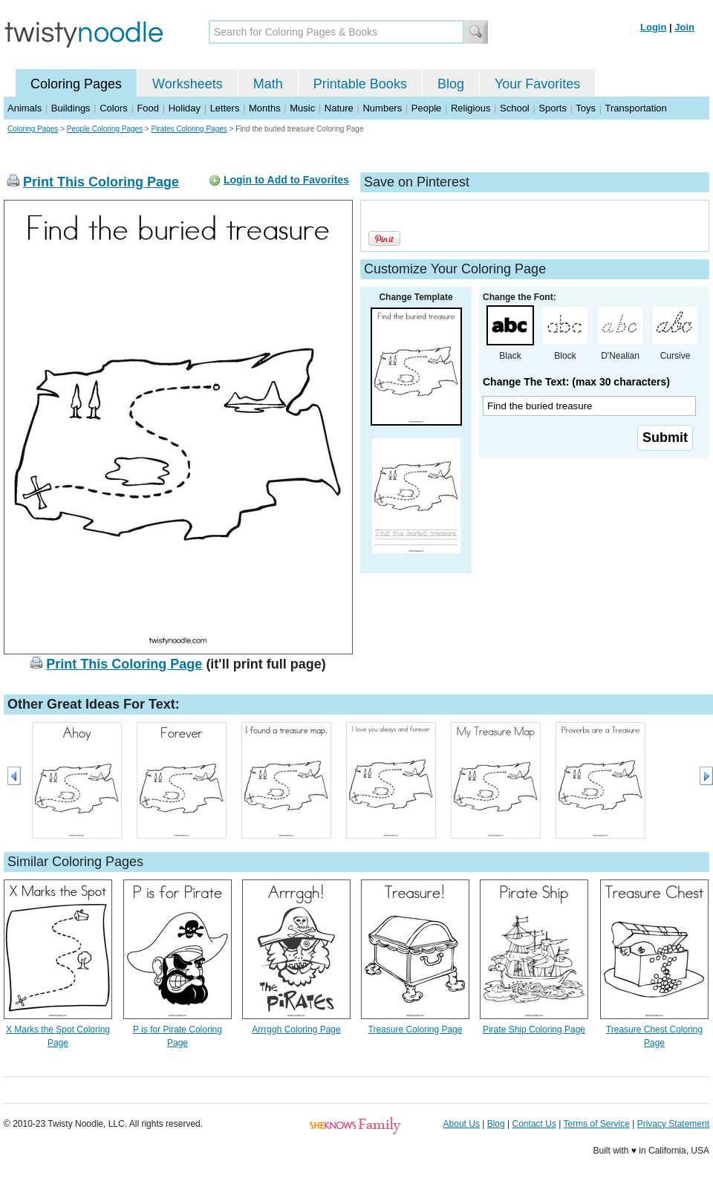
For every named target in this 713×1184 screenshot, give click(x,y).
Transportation (635, 108)
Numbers (382, 108)
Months (265, 108)
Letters (225, 108)
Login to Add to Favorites (286, 180)
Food (148, 108)
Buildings (71, 108)
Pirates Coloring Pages (189, 129)
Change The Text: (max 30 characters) (576, 382)
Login (653, 27)
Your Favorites (537, 84)
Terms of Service (596, 1124)
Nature (339, 108)
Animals (24, 108)
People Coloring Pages (105, 129)
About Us (461, 1124)
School (515, 108)
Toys (586, 108)
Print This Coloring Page (101, 182)
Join (684, 27)
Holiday (185, 108)
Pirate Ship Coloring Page (534, 1029)
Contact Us (534, 1124)
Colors (114, 108)
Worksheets (187, 84)
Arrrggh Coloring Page (296, 1029)
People (426, 108)
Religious (470, 108)
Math (268, 84)
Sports (552, 108)
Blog (450, 84)
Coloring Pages (76, 84)
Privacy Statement (673, 1124)
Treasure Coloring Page (415, 1029)
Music (302, 108)
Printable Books (360, 84)
